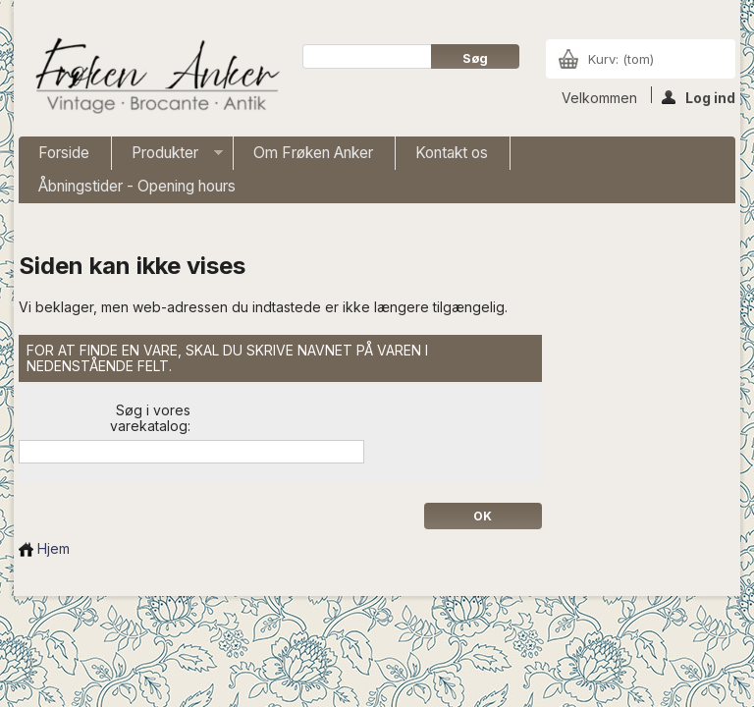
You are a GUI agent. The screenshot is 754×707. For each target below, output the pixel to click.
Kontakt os (451, 152)
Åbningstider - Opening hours (137, 186)
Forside (63, 152)
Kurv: (621, 59)
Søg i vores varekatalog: (150, 418)
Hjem (44, 548)
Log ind (698, 96)
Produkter (167, 156)
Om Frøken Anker (313, 152)
